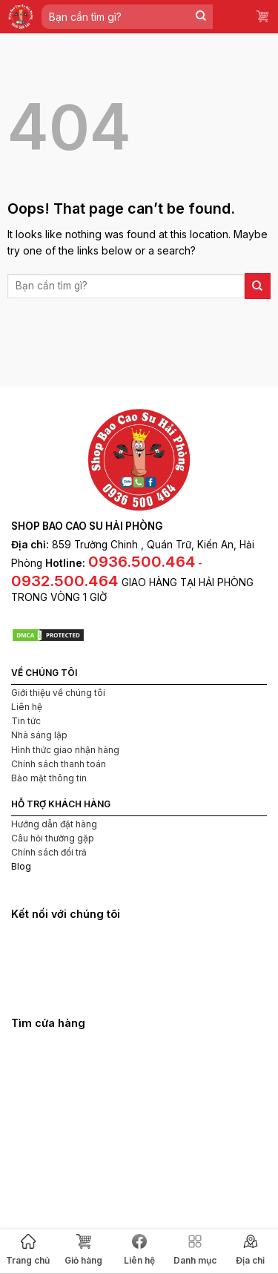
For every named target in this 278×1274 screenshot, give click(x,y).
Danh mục (194, 1250)
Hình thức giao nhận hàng (65, 749)
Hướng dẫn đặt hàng (54, 824)
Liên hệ (139, 1250)
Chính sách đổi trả (49, 852)
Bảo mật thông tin (49, 778)
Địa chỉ (250, 1250)
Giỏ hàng (83, 1250)
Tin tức (26, 720)
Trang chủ (28, 1250)
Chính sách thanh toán (58, 763)
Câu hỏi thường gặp (52, 838)
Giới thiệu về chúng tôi (58, 692)
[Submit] (201, 16)
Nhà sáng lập (39, 735)
